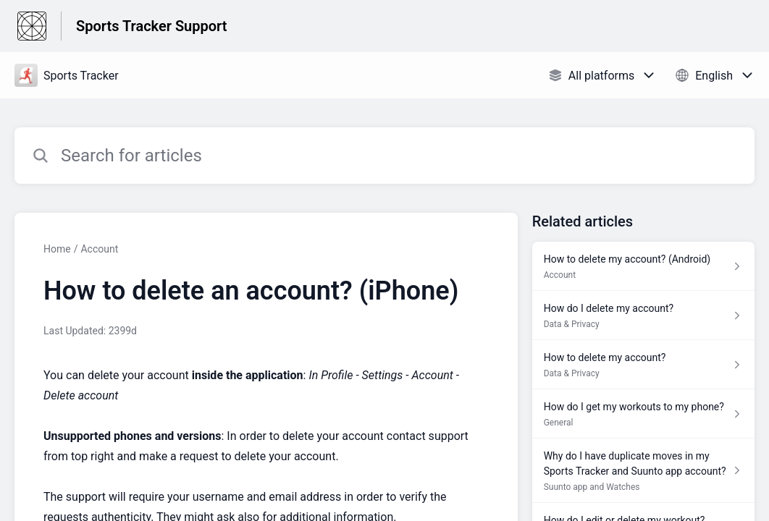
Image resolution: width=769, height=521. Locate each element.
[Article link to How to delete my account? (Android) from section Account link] (643, 266)
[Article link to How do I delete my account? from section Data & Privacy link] (643, 315)
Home (57, 249)
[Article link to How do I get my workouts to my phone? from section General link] (643, 414)
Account (99, 249)
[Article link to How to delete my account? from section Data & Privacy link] (643, 364)
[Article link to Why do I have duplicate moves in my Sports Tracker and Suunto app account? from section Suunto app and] (643, 471)
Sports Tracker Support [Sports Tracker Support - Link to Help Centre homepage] (151, 26)
